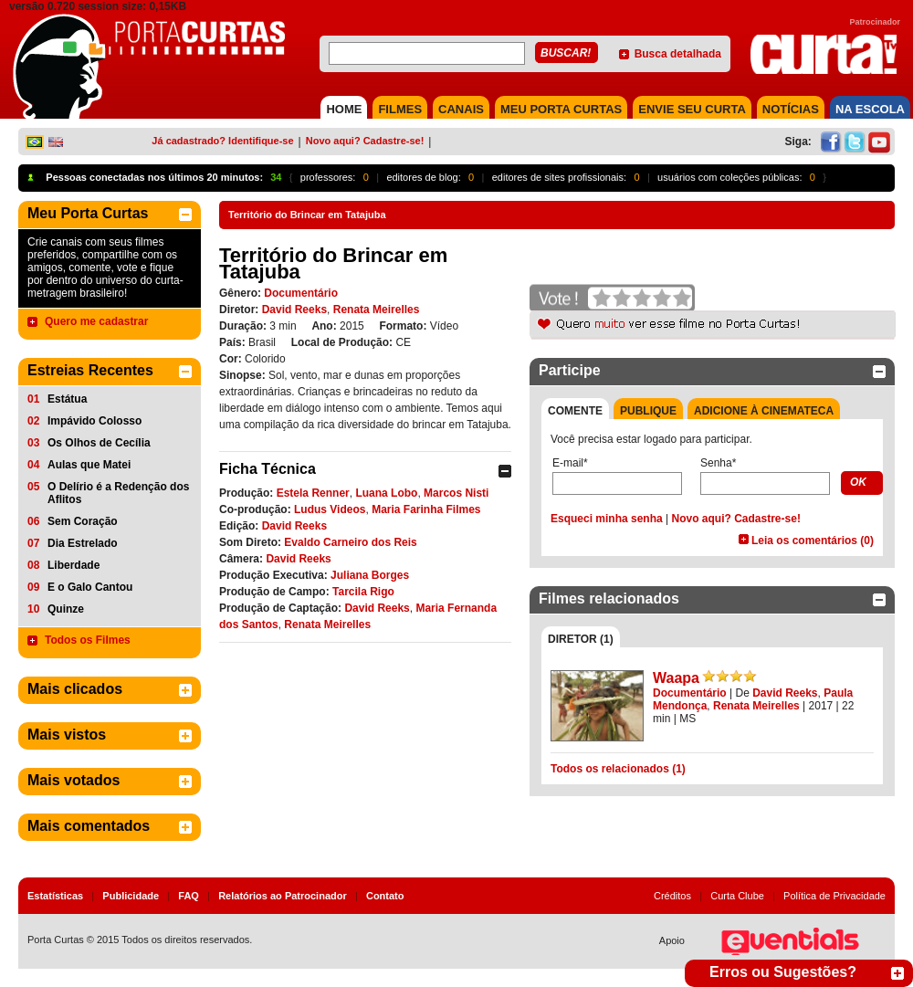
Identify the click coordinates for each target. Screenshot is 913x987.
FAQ (188, 895)
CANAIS (461, 109)
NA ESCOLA (870, 109)
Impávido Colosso (94, 421)
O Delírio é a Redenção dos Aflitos (118, 493)
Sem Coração (82, 521)
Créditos (672, 895)
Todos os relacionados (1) (618, 768)
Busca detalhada (678, 53)
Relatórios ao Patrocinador (282, 895)
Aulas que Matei (89, 464)
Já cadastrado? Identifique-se (222, 140)
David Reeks (294, 309)
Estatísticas (55, 895)
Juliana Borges (370, 575)
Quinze (65, 609)
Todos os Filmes (88, 640)
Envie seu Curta (692, 109)
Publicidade (130, 895)
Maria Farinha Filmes (426, 509)
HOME (344, 109)
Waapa (676, 678)
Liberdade (73, 565)
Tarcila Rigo (363, 591)
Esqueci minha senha (607, 518)
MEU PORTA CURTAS (561, 109)
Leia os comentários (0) (812, 540)
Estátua (67, 399)
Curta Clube (737, 895)
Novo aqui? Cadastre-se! (365, 140)
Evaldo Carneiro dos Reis (350, 542)
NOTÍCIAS (790, 109)
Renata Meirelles (376, 309)
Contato (385, 895)
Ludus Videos (329, 509)
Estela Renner (313, 493)
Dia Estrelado (82, 543)
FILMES (400, 109)
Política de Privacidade (834, 895)
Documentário (301, 293)
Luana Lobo (386, 493)
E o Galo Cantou (89, 587)
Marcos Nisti (456, 493)
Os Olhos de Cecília (99, 442)
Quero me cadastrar (96, 321)
